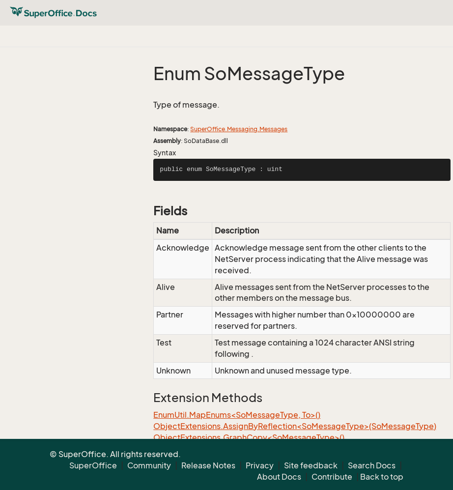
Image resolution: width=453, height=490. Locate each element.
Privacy (260, 465)
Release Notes (208, 465)
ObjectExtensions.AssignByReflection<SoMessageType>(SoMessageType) (294, 426)
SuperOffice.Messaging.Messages (238, 129)
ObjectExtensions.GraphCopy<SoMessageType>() (248, 437)
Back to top (381, 477)
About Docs (279, 477)
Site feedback (311, 465)
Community (149, 465)
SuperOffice (93, 465)
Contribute (331, 477)
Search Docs (372, 465)
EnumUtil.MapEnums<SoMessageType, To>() (236, 415)
